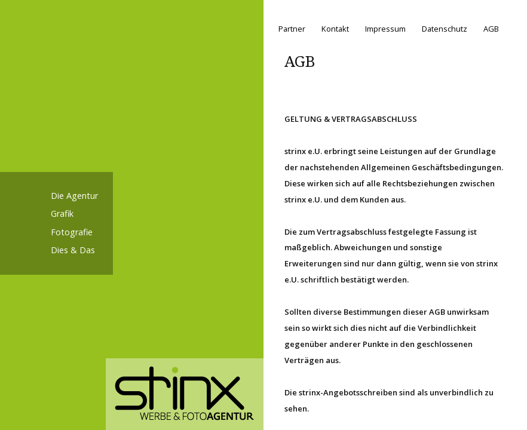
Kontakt (335, 29)
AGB (491, 29)
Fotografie (72, 232)
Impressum (385, 29)
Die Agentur (74, 195)
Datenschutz (444, 29)
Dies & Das (73, 250)
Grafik (62, 213)
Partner (291, 29)
